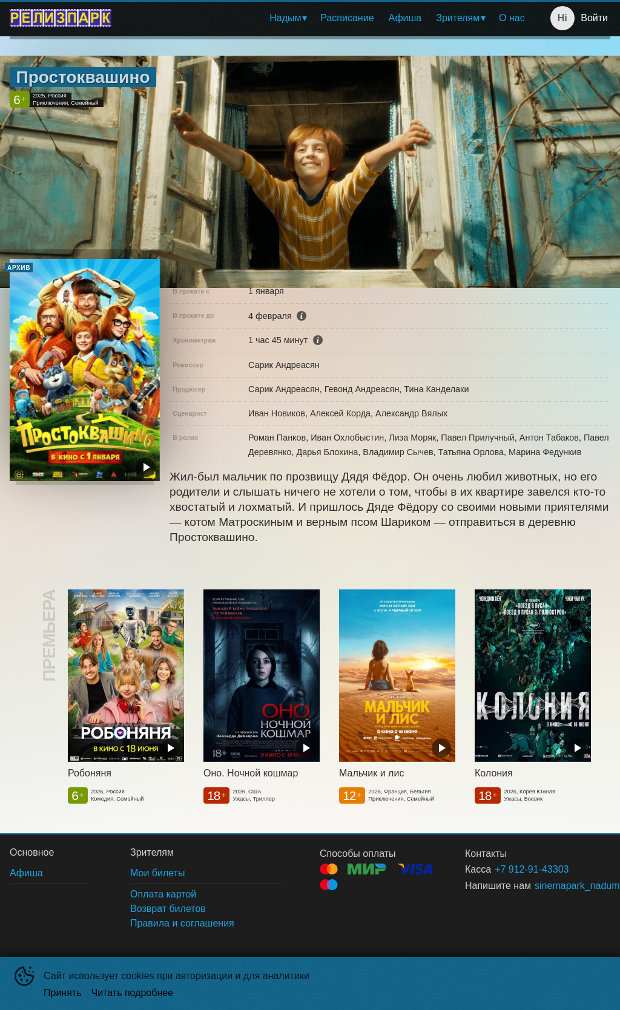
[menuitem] (287, 18)
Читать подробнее (132, 993)
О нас (512, 18)
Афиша (405, 18)
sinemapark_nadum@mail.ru (558, 885)
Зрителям (458, 18)
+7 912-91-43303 (532, 869)
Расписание (347, 18)
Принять (63, 993)
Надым (285, 18)
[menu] (326, 18)
